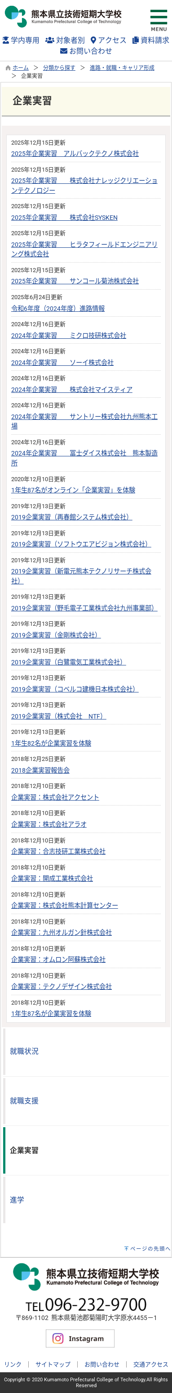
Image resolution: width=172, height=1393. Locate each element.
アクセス (109, 40)
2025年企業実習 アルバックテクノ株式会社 (75, 154)
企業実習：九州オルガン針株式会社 (61, 933)
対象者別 (65, 40)
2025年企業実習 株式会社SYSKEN (64, 218)
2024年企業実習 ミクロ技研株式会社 (68, 336)
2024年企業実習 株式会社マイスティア (71, 390)
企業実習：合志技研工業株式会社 (58, 852)
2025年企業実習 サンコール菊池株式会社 (75, 281)
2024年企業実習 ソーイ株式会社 (62, 363)
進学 (17, 1200)
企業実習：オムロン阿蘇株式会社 (58, 960)
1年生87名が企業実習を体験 (51, 1014)
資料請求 (150, 40)
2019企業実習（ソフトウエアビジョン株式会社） (81, 544)
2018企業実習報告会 (40, 770)
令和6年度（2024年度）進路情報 (58, 309)
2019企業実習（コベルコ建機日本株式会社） (75, 689)
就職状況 (24, 1051)
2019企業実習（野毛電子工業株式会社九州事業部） (84, 608)
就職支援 (24, 1101)
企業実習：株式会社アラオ (49, 825)
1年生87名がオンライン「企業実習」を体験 (73, 490)
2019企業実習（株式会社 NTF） (58, 716)
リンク (13, 1364)
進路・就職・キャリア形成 (122, 68)
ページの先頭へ (150, 1249)
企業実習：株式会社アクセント (55, 797)
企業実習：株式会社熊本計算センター (64, 906)
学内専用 (21, 40)
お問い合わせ (86, 51)
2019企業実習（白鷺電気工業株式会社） (68, 662)
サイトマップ (53, 1364)
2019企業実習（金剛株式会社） (56, 635)
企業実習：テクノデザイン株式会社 (61, 987)
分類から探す (59, 68)
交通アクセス (150, 1364)
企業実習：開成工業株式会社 (52, 879)
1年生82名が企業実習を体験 (51, 743)
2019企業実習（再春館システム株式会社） (71, 517)
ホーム (21, 68)
